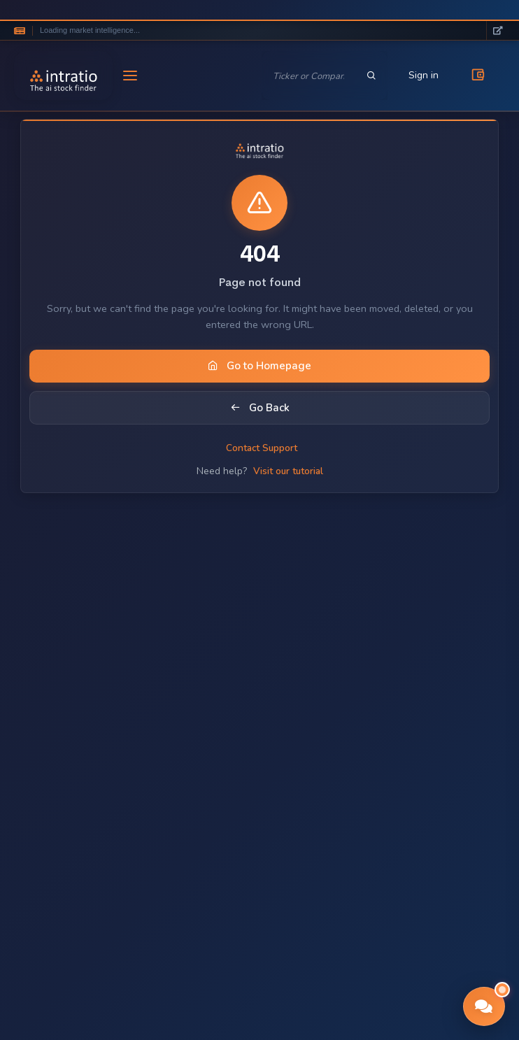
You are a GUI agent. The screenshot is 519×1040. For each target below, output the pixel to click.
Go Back (260, 408)
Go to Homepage (259, 366)
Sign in (423, 75)
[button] (484, 1006)
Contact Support (261, 448)
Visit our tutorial (288, 471)
